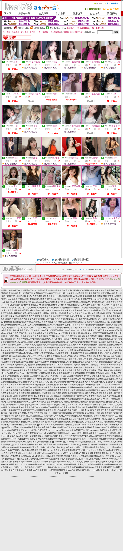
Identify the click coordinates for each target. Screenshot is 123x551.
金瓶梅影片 (77, 307)
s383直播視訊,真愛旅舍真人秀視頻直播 (93, 456)
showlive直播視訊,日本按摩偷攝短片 (56, 433)
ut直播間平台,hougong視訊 (44, 453)
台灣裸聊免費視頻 (75, 387)
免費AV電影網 (72, 347)
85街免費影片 (47, 322)
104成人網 (105, 305)
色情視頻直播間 (93, 390)
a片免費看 (21, 330)
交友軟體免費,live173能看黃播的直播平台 (47, 436)
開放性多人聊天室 (100, 404)
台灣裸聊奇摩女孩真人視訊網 (109, 407)
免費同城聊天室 (39, 390)
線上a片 (83, 316)
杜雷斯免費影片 (11, 347)
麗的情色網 (90, 339)
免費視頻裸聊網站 (56, 424)
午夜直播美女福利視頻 (51, 427)
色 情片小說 (73, 327)
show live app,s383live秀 (64, 442)
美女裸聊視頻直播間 (41, 356)
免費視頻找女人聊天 (53, 299)
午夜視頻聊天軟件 (50, 367)
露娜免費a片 (93, 345)
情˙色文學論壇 (104, 307)
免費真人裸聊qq (18, 299)
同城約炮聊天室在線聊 (61, 407)
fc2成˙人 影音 (82, 345)
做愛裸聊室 (55, 356)
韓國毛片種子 (112, 325)
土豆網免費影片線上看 (16, 336)
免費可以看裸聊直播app (39, 362)
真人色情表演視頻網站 (42, 379)
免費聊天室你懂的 (16, 404)
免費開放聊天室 (40, 293)
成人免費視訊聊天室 (37, 296)
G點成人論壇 (22, 327)
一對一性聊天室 (67, 293)
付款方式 (95, 13)
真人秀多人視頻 (17, 427)
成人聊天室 (65, 402)
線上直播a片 (105, 350)
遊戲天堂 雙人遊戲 (9, 330)
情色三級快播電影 (71, 302)
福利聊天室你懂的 (24, 379)
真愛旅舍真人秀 (27, 316)
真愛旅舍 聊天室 (8, 356)
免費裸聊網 (43, 336)
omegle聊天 (47, 327)
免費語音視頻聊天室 (81, 362)
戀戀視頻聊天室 (31, 404)
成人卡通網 (85, 305)
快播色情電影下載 (25, 310)
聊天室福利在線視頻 (49, 376)
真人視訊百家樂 (79, 330)
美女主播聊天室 (94, 333)
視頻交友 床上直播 (91, 299)
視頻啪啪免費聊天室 (82, 365)
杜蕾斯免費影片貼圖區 (96, 322)
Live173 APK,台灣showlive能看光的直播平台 (66, 430)
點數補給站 (24, 13)
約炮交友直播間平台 (48, 359)
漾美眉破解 (106, 333)
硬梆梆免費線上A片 (44, 325)
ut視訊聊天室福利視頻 (31, 376)
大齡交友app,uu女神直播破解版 (98, 430)
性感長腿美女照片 (14, 307)
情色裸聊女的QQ (33, 305)
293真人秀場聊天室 (88, 356)
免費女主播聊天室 (45, 396)
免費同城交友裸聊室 (39, 399)
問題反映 (112, 13)
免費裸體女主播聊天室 (83, 404)
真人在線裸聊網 (93, 399)
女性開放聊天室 (22, 296)
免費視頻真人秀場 (19, 319)
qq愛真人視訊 (106, 419)
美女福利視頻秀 (32, 359)
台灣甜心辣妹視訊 (73, 290)
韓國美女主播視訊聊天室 (11, 376)
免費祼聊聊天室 (110, 359)
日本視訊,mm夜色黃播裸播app (37, 470)
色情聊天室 (75, 402)
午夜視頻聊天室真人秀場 (56, 390)
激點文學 (81, 339)
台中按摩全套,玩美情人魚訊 (21, 456)
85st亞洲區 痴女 (65, 333)
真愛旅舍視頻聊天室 (55, 353)
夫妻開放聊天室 (103, 356)
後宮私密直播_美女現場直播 (29, 459)
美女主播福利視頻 (64, 359)
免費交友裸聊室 (16, 382)
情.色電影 (115, 333)
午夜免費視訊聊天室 (64, 365)
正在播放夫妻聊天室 (54, 302)
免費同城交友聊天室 (40, 387)
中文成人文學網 (29, 307)
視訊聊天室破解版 (68, 427)
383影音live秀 (39, 310)
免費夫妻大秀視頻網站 (87, 347)
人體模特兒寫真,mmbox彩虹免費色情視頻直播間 (26, 450)
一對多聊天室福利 (66, 376)
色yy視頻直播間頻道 (109, 390)
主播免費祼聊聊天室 (111, 384)
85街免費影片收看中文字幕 (64, 325)
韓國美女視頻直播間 (85, 325)
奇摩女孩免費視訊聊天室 (107, 379)
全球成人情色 (74, 313)
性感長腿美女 (8, 316)
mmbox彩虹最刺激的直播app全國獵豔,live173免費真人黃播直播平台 (67, 462)
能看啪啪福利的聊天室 (19, 362)
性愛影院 (111, 345)
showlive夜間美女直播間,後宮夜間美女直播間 (74, 453)
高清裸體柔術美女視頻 (96, 327)
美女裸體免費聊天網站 (27, 396)
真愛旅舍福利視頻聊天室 (36, 353)
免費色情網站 (91, 336)
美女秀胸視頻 (103, 347)
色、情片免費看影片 (33, 350)
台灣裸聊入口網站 (90, 387)
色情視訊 (84, 402)
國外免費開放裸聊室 (79, 396)
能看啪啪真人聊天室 (100, 376)
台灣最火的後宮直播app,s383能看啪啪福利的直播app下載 (59, 439)
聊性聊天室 (16, 293)
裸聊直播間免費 (23, 399)
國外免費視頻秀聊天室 (45, 365)
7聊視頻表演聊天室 (10, 353)
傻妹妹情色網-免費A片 (70, 305)
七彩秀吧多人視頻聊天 (88, 319)
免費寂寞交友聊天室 (69, 319)
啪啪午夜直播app (103, 424)
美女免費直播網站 (106, 299)
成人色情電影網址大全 (16, 305)
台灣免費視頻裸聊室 (76, 384)
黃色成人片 (56, 305)
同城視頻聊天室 (74, 379)
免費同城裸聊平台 (30, 382)
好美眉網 (29, 342)
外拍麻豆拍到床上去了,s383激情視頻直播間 (82, 464)
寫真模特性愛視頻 (114, 327)
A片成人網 (31, 325)
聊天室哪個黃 (38, 422)
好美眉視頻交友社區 (19, 367)
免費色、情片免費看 (103, 316)
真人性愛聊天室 (27, 290)
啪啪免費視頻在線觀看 (35, 299)
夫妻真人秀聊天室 (38, 402)
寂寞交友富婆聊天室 (29, 407)
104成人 (8, 319)
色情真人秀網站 (66, 362)
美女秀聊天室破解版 (58, 387)
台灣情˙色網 (115, 319)
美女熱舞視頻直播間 (67, 345)
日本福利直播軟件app (15, 373)
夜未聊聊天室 (53, 345)
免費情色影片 (23, 322)
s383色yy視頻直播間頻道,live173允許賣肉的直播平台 (25, 430)
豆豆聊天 (25, 345)
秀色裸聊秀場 (91, 407)
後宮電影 (36, 339)
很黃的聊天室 (46, 373)
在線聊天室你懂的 (84, 427)
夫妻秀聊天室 (94, 293)
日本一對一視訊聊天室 (22, 387)
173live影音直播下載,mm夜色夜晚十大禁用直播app (60, 444)
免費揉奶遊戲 (58, 350)
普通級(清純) (55, 28)
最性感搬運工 (61, 342)
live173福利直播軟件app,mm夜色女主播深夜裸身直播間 (66, 467)
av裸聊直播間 (30, 424)
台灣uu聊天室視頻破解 (82, 296)
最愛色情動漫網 (14, 345)
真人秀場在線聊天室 (86, 424)
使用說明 (77, 13)
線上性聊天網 (67, 330)
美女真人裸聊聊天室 (99, 362)
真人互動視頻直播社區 (105, 422)
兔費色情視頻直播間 (25, 393)
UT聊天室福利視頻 (33, 373)
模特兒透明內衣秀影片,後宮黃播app (80, 436)
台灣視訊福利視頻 (17, 424)
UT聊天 (100, 336)
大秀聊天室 (113, 365)
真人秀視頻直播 (65, 370)
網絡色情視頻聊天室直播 (103, 296)
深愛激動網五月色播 (49, 339)
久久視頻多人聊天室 (62, 322)
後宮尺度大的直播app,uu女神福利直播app (64, 447)
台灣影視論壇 (66, 307)
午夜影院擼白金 (23, 333)
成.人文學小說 (62, 336)
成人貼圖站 (47, 350)
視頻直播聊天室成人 (76, 393)
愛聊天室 (103, 345)
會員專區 (43, 13)
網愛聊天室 (14, 422)
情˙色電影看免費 (80, 333)
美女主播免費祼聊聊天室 (76, 399)
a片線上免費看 (116, 347)
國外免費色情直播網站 (77, 390)
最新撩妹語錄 (36, 333)
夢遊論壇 (49, 310)
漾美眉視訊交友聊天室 (90, 290)
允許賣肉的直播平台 (93, 382)
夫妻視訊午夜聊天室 (113, 413)
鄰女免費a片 (84, 302)
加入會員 (60, 13)
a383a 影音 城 (70, 350)
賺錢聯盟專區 (81, 259)
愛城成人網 (111, 310)
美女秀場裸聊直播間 (41, 384)
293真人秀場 (19, 342)
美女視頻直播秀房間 (58, 384)
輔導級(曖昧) (39, 28)
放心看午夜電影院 (98, 342)
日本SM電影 (86, 313)
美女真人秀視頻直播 (86, 422)
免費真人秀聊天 (111, 336)
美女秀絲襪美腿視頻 (36, 319)
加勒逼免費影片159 (51, 333)
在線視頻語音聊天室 (93, 384)
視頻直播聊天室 (81, 293)
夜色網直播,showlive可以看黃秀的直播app (29, 447)
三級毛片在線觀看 (72, 316)
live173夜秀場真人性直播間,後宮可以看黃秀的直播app (31, 442)
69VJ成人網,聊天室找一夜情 (62, 263)
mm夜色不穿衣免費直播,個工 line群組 (17, 453)
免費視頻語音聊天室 (76, 336)
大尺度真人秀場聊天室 (22, 339)
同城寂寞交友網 (78, 407)
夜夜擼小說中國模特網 (12, 313)
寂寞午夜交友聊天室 (101, 427)
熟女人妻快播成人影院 (96, 310)
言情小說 (94, 307)
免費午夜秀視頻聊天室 (31, 313)
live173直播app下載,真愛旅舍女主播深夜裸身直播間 (54, 456)
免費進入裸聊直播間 (56, 399)
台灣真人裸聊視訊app (109, 416)
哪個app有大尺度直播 (75, 382)
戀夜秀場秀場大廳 (75, 342)
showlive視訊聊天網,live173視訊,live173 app (46, 464)
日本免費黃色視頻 (53, 319)
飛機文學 (87, 342)
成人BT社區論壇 (35, 327)
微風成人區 (12, 310)
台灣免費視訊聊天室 (79, 373)
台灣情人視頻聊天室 (15, 365)
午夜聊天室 (13, 384)
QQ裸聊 (52, 336)
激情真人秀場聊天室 (109, 290)
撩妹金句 (22, 353)
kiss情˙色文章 (94, 350)
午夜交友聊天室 (25, 422)
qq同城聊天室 (42, 424)
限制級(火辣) (23, 28)
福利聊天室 (20, 359)
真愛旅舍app (52, 296)
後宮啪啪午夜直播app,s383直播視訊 (24, 462)
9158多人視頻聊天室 (49, 370)
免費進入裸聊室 (95, 396)
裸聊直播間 (116, 353)
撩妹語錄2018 (40, 347)
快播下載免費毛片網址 (67, 339)
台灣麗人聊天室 (112, 402)
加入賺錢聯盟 (62, 259)
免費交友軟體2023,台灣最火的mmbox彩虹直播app (102, 450)
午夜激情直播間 (35, 367)
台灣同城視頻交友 (56, 316)
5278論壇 (113, 305)
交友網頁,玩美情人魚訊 (19, 436)
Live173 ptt (23, 464)
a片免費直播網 (102, 339)
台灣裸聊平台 (104, 387)
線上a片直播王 (35, 322)
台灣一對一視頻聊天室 (110, 399)
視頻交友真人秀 (45, 382)
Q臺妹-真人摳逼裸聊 (62, 396)
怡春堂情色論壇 (98, 313)
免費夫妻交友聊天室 (61, 310)
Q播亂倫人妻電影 (49, 313)
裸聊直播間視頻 (25, 390)
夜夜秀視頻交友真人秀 (55, 347)
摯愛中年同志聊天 (94, 330)
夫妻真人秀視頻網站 (38, 345)
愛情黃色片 (5, 350)
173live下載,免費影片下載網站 (22, 439)
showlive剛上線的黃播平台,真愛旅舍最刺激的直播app (63, 459)
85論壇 (18, 316)
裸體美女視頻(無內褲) (67, 367)
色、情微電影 (116, 350)
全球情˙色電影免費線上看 (44, 342)
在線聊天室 (46, 305)
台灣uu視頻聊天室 (46, 404)
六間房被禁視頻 (59, 382)
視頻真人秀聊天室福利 (70, 356)
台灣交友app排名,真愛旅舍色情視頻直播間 (21, 444)
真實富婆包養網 (41, 316)
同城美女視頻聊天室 (11, 407)
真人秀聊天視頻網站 (61, 373)
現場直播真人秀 (79, 370)
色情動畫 (110, 342)
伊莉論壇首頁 (82, 350)
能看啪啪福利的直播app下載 (110, 373)
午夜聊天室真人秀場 (95, 359)
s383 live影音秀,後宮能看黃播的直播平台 (64, 450)
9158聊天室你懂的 (59, 379)
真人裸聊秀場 (105, 353)
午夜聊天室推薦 (54, 293)
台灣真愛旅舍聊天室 (109, 293)
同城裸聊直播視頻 (89, 379)
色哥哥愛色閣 (55, 330)
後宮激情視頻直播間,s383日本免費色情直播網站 (70, 470)
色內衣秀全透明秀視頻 (54, 422)
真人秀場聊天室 (111, 410)
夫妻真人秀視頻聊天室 (63, 404)
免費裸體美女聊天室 (111, 393)
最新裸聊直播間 (53, 402)
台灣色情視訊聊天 (65, 296)
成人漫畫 (82, 327)
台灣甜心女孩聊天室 (99, 365)
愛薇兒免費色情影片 (111, 330)
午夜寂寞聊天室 (79, 359)
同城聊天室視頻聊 (78, 322)
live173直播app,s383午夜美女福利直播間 (25, 467)
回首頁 (7, 13)
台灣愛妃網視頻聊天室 (10, 290)
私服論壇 (86, 307)
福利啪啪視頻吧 (9, 379)
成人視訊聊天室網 (59, 393)
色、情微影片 (104, 319)
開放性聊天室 (9, 359)
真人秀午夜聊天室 (78, 310)
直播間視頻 (95, 305)
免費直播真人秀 (93, 370)
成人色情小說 (114, 339)
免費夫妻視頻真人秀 (111, 396)
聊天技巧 (91, 316)
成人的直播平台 (109, 382)
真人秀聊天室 (30, 365)
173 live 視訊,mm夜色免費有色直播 (26, 433)
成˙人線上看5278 (39, 302)
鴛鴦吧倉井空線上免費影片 (37, 330)
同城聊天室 (93, 373)
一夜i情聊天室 (27, 293)
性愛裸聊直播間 (11, 390)
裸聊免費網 (54, 362)
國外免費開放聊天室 (93, 393)
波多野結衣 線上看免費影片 (48, 307)
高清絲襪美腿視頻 (60, 327)
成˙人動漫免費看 (109, 302)
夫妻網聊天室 (62, 313)
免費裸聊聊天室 (24, 302)
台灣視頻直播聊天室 (56, 290)
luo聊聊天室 (18, 370)
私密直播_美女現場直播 (73, 299)
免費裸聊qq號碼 (71, 424)
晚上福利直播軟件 (108, 370)
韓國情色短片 (32, 336)
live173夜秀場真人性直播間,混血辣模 (104, 467)
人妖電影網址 (96, 302)
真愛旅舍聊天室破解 (23, 356)
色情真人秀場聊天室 (85, 367)
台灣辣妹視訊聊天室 (97, 402)
